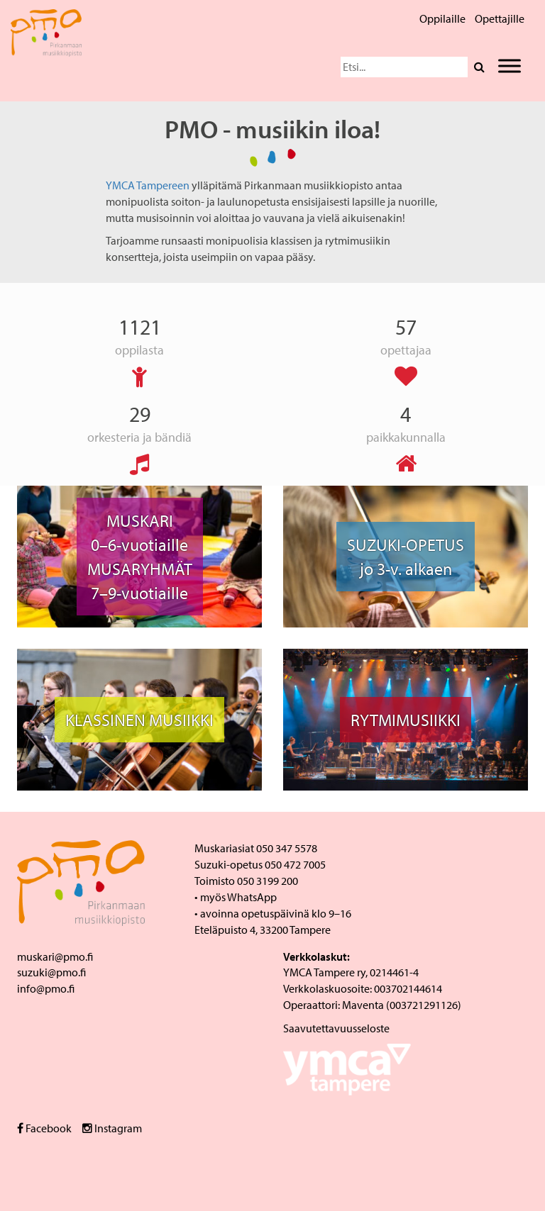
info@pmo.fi (46, 988)
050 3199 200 (267, 881)
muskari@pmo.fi (55, 956)
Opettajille (499, 18)
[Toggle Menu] (509, 65)
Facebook (44, 1128)
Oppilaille (442, 18)
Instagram (112, 1128)
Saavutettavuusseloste (336, 1028)
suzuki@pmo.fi (51, 972)
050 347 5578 (286, 848)
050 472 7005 (295, 864)
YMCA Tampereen (147, 185)
